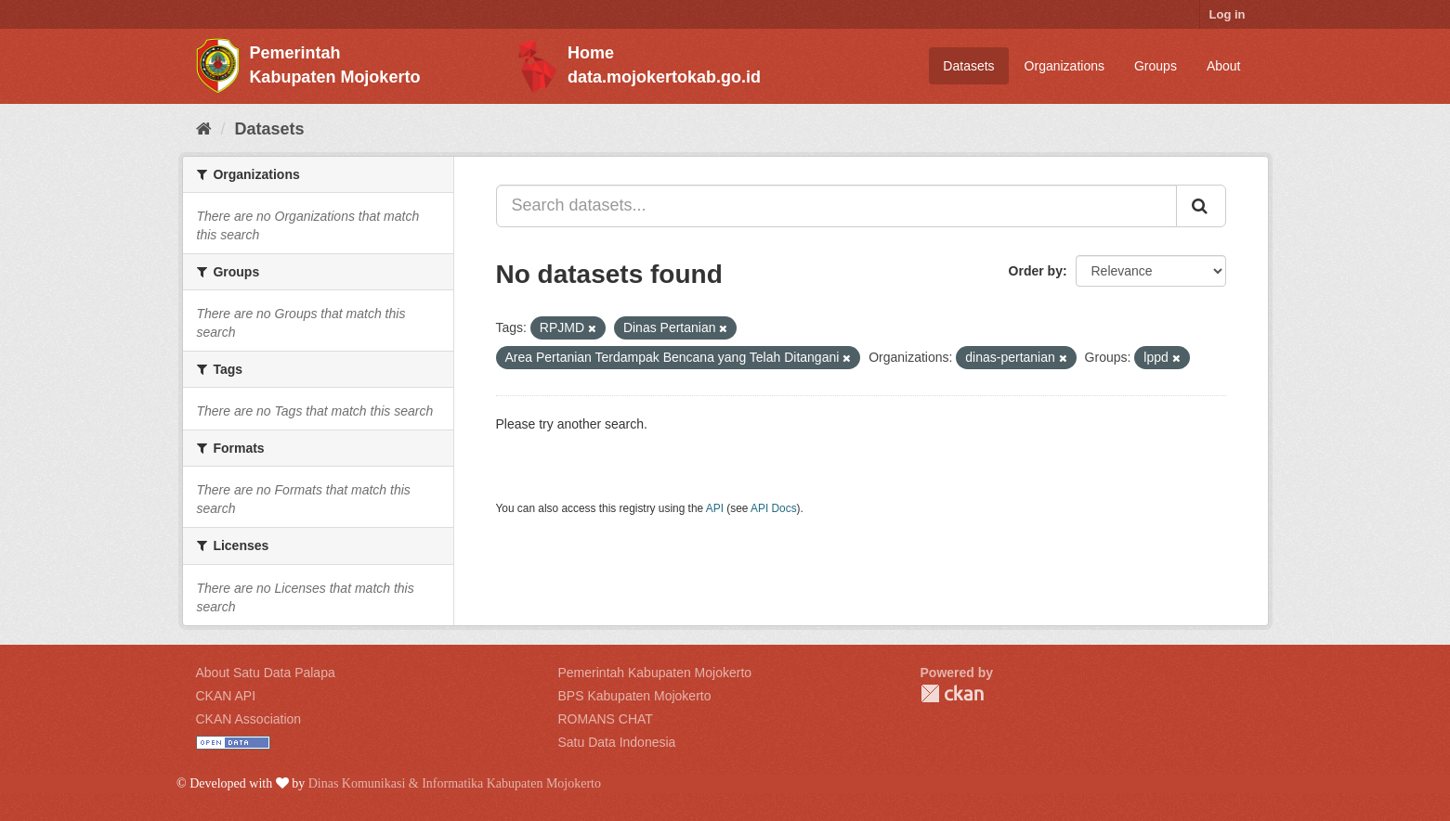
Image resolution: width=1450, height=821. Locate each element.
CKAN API (226, 695)
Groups (1155, 65)
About (1224, 65)
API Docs (774, 508)
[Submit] (1201, 206)
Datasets (968, 65)
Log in (1227, 14)
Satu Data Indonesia (617, 742)
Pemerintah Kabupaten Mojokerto (655, 672)
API (715, 508)
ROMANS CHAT (605, 719)
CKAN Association (249, 719)
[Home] (204, 129)
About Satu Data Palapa (265, 672)
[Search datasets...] (836, 206)
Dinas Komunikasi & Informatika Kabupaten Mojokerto (454, 783)
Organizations (1064, 65)
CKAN (952, 693)
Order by (1036, 270)
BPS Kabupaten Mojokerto (635, 695)
